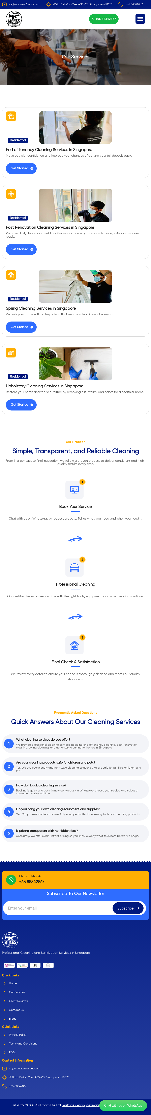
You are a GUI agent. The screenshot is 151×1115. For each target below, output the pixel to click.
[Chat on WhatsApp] (11, 880)
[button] (140, 19)
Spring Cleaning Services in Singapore (41, 308)
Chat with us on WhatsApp (123, 1105)
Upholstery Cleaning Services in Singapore (45, 386)
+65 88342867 (31, 882)
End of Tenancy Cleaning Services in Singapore (49, 150)
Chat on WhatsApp (31, 876)
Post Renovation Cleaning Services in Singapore (50, 228)
